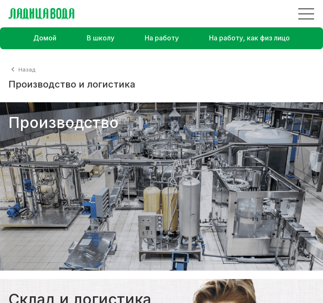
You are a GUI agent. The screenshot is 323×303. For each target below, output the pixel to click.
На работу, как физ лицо (249, 38)
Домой (44, 38)
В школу (100, 38)
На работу (162, 38)
